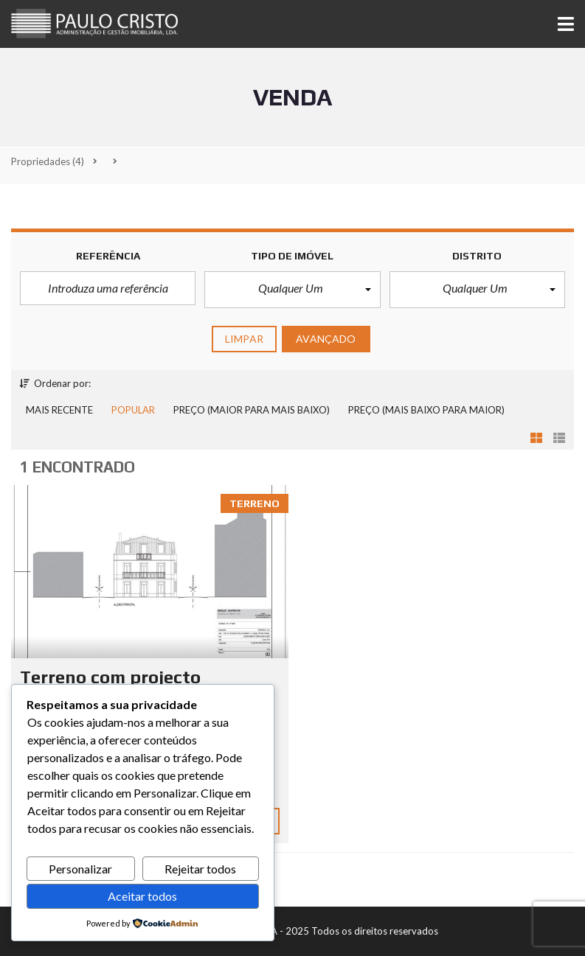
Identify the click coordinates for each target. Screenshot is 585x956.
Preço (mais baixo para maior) (426, 410)
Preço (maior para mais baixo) (251, 410)
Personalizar (80, 869)
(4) (47, 161)
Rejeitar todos (200, 869)
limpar (244, 338)
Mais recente (59, 410)
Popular (133, 410)
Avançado (326, 338)
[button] (292, 289)
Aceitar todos (142, 896)
